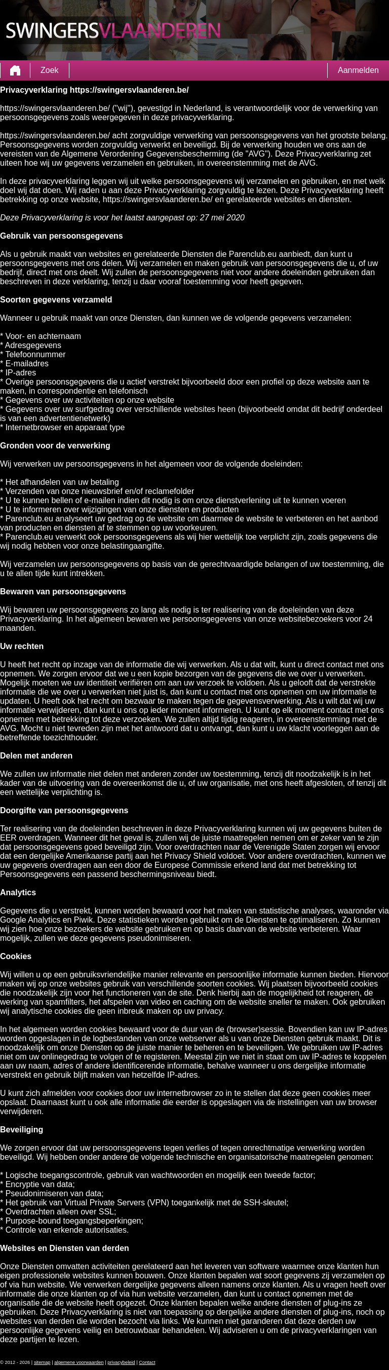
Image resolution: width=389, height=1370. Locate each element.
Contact (147, 1362)
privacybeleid (121, 1362)
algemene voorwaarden (79, 1362)
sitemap (42, 1362)
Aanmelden (358, 70)
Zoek (50, 70)
